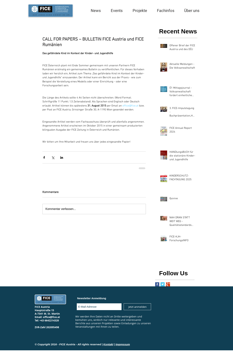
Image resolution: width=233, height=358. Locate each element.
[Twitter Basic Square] (163, 284)
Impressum (123, 344)
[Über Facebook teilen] (44, 157)
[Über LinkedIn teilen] (61, 157)
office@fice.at (51, 317)
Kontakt (108, 344)
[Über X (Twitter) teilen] (53, 157)
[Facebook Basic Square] (157, 284)
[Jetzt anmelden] (137, 306)
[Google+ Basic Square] (168, 284)
